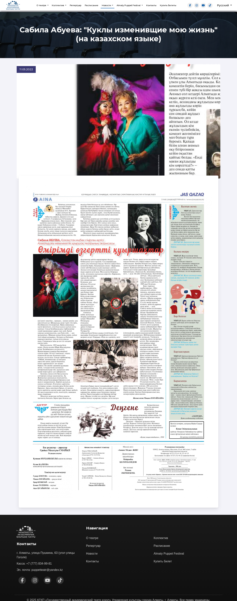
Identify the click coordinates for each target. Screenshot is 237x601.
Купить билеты (168, 5)
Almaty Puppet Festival (169, 541)
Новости (92, 541)
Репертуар (75, 5)
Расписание (91, 5)
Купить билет (163, 548)
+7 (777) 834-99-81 (39, 551)
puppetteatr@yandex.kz (47, 557)
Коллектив (161, 525)
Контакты (151, 5)
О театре (92, 525)
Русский (223, 5)
